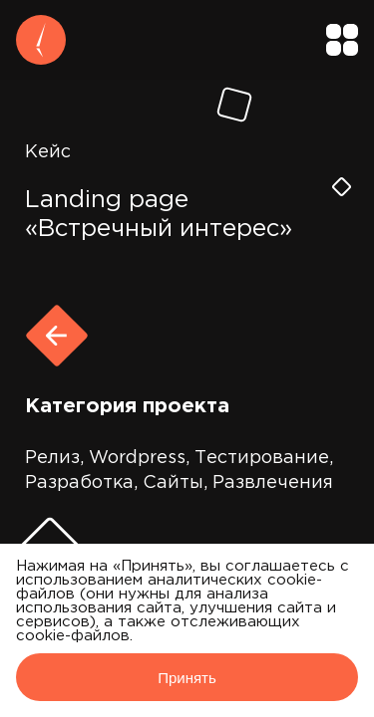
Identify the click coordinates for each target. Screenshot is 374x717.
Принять (187, 677)
